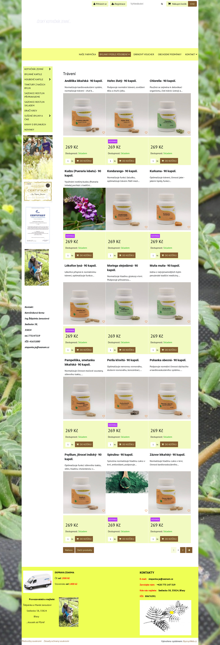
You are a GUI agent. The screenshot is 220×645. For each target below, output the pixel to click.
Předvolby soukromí (32, 641)
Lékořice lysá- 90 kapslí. (81, 265)
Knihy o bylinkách (35, 124)
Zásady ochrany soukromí (56, 641)
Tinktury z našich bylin (34, 86)
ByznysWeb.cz (190, 641)
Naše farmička (87, 54)
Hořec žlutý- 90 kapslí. (122, 81)
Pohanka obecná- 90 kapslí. (168, 360)
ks (69, 161)
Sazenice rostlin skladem (34, 103)
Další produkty (84, 550)
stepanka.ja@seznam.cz (161, 578)
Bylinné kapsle (33, 74)
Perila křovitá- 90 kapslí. (123, 360)
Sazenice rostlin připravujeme (34, 95)
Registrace (118, 3)
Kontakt (191, 54)
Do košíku (83, 160)
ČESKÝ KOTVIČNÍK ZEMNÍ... (54, 21)
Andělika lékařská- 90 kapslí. (84, 81)
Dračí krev (30, 110)
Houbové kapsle (38, 79)
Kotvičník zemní (38, 69)
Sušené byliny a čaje (38, 117)
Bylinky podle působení (115, 54)
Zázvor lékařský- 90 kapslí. (167, 454)
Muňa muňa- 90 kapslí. (165, 265)
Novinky (29, 129)
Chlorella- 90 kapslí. (163, 81)
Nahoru (69, 550)
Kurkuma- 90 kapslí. (163, 171)
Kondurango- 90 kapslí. (122, 171)
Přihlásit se (100, 3)
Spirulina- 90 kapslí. (120, 454)
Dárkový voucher (144, 54)
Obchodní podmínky (169, 54)
